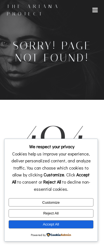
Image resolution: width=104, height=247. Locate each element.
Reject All (51, 213)
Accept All (51, 224)
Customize (51, 202)
